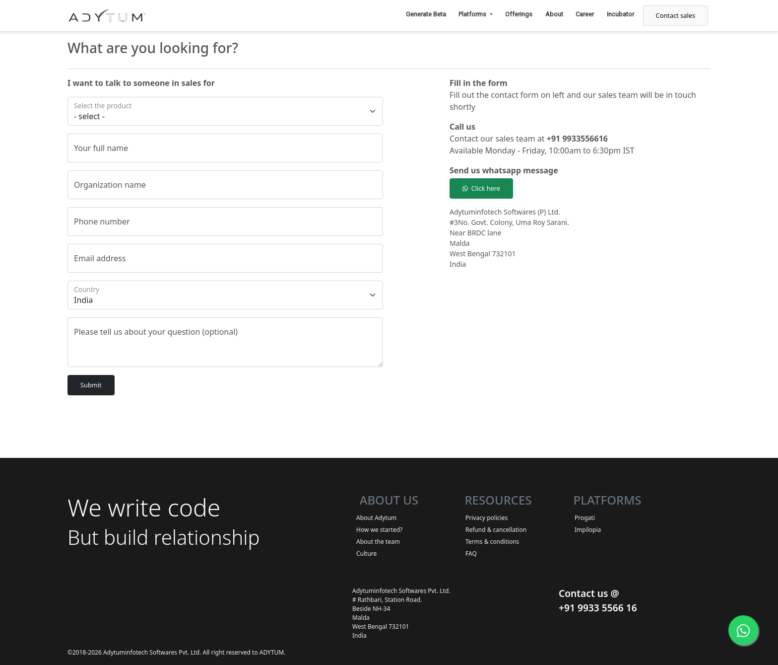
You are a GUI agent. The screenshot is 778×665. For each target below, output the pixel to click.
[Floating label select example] (225, 111)
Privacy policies (486, 518)
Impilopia (588, 529)
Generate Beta (426, 14)
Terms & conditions (492, 541)
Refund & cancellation (495, 529)
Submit (91, 384)
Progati (585, 518)
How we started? (379, 529)
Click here (481, 188)
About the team (378, 541)
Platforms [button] (473, 14)
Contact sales (676, 15)
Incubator (620, 14)
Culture (366, 553)
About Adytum (376, 518)
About (554, 14)
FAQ (471, 553)
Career (585, 14)
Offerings (518, 14)
